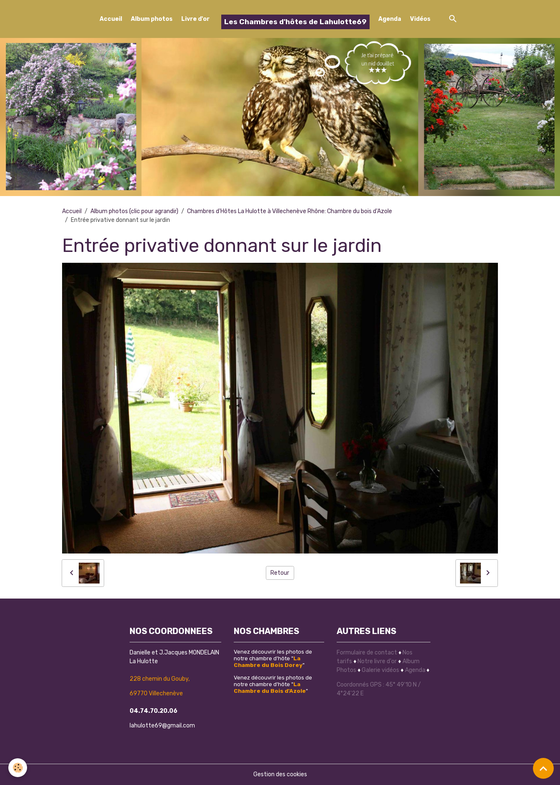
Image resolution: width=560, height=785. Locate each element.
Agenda (389, 19)
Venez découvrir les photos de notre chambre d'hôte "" (273, 658)
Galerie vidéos (380, 670)
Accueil (111, 19)
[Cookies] (17, 767)
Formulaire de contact (367, 652)
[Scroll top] (543, 768)
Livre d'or (195, 19)
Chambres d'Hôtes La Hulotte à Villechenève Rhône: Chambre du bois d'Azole (289, 211)
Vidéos (420, 19)
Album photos (151, 19)
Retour (279, 572)
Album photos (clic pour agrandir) (134, 211)
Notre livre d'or (378, 661)
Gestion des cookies (280, 774)
